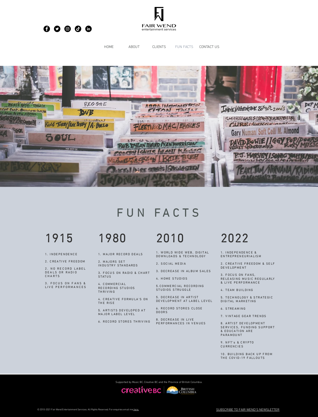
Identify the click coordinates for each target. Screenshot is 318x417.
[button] (247, 410)
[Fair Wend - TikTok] (78, 29)
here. (136, 409)
